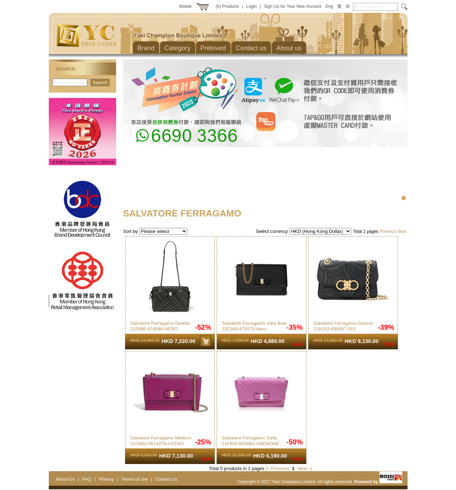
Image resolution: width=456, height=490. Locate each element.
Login (251, 6)
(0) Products (227, 6)
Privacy (106, 479)
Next (401, 231)
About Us (65, 479)
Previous (387, 231)
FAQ (87, 479)
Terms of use (134, 479)
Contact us (166, 479)
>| (310, 468)
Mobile (185, 6)
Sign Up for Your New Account (292, 6)
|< (268, 468)
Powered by (378, 481)
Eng (329, 6)
